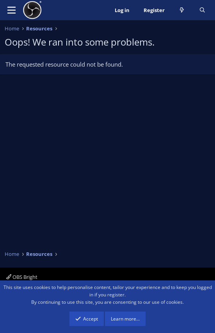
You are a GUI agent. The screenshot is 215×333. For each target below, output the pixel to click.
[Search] (202, 10)
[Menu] (11, 10)
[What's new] (182, 10)
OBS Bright (21, 276)
